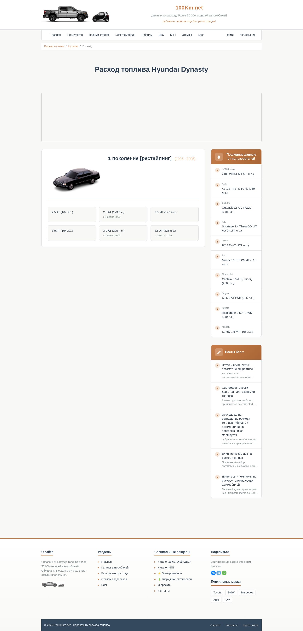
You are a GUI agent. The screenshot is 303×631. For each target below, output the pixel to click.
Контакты (163, 590)
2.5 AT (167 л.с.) (62, 212)
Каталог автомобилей (115, 567)
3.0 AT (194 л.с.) (62, 230)
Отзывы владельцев (114, 579)
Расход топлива (54, 46)
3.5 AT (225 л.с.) (165, 230)
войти (230, 34)
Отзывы (187, 34)
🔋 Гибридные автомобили (175, 579)
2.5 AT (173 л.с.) (113, 212)
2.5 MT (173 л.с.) (166, 212)
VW (228, 599)
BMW (231, 592)
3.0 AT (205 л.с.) (113, 230)
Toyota (217, 592)
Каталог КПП (166, 567)
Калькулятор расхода (114, 573)
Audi (216, 599)
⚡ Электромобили (170, 573)
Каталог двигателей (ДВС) (174, 561)
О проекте (164, 584)
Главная (55, 34)
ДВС (161, 34)
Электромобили (125, 34)
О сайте (215, 625)
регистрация (247, 34)
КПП (173, 34)
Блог (201, 34)
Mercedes (247, 592)
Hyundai (73, 46)
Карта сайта (250, 625)
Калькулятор (75, 34)
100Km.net (189, 8)
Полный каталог (99, 34)
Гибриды (146, 34)
